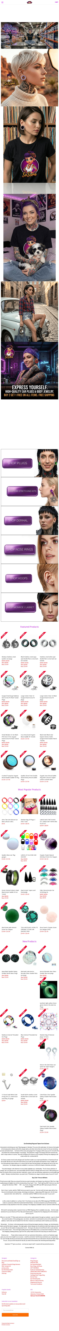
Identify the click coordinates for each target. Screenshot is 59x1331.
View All (4, 1294)
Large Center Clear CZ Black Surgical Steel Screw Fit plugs (48, 698)
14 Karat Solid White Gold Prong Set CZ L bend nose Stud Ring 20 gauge (10, 1096)
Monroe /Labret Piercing (36, 1280)
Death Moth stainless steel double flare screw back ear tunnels (29, 1096)
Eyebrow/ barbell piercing (37, 1269)
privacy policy (5, 1268)
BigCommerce (10, 1323)
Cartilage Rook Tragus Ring (37, 1275)
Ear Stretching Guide (7, 1269)
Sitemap (4, 1273)
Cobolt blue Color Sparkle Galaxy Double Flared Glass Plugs (48, 1096)
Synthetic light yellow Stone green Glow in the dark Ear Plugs (48, 1005)
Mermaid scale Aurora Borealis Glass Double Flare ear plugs (29, 973)
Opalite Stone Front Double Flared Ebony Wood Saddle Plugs (29, 777)
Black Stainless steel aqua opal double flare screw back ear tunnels (29, 658)
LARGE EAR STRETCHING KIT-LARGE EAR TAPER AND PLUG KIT (48, 821)
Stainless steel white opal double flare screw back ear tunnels (48, 658)
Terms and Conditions (36, 1284)
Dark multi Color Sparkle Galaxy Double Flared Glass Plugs (48, 1128)
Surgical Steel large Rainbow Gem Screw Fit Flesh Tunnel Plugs (10, 698)
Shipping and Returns (36, 1282)
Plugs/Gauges (34, 1260)
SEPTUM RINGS (34, 1268)
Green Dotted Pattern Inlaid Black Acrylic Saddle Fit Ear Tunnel (10, 892)
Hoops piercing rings (35, 1273)
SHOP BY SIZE (34, 1262)
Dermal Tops (33, 1277)
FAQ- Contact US (6, 1266)
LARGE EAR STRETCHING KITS (38, 1271)
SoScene (4, 1292)
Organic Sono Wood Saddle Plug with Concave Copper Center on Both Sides (48, 777)
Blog (3, 1262)
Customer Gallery (6, 1271)
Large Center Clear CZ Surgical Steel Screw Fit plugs (28, 698)
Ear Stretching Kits (35, 1278)
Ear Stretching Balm (35, 1264)
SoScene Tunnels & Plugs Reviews (11, 1264)
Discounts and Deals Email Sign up (11, 1260)
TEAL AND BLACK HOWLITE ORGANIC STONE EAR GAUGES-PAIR (29, 929)
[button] (29, 463)
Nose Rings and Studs (36, 1266)
